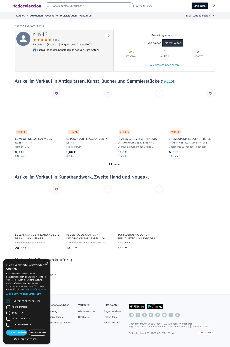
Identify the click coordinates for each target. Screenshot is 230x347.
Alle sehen (115, 164)
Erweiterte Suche (143, 6)
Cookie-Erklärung (200, 326)
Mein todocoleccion (198, 15)
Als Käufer (154, 42)
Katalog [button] (21, 15)
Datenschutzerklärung (178, 326)
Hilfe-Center (111, 304)
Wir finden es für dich (60, 322)
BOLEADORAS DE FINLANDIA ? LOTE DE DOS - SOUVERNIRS (37, 236)
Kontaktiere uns (112, 322)
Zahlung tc (54, 311)
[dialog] (26, 301)
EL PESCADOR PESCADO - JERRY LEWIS (86, 140)
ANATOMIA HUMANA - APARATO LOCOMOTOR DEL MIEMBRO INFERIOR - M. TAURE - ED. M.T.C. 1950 (138, 140)
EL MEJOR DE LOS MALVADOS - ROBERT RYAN (34, 140)
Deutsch (207, 332)
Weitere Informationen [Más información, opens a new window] (35, 289)
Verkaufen (85, 15)
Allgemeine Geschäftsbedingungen (147, 326)
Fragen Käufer (111, 317)
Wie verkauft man (87, 311)
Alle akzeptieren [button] (16, 332)
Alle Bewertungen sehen (164, 64)
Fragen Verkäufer (112, 311)
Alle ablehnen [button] (38, 332)
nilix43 (40, 34)
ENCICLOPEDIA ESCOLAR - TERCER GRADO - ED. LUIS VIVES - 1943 (190, 140)
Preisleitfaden (68, 15)
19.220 (167, 81)
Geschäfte (51, 15)
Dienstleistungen (59, 304)
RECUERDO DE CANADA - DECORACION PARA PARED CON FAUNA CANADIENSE (86, 236)
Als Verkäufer (173, 42)
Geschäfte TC (85, 317)
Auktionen (36, 15)
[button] (26, 294)
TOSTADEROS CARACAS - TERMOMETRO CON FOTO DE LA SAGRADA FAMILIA (138, 236)
